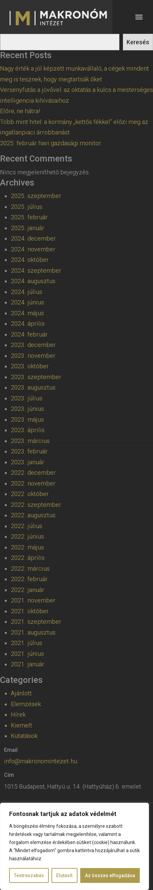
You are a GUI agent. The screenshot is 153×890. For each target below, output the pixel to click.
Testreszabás (29, 875)
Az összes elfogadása (110, 875)
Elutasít (64, 875)
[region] (74, 846)
